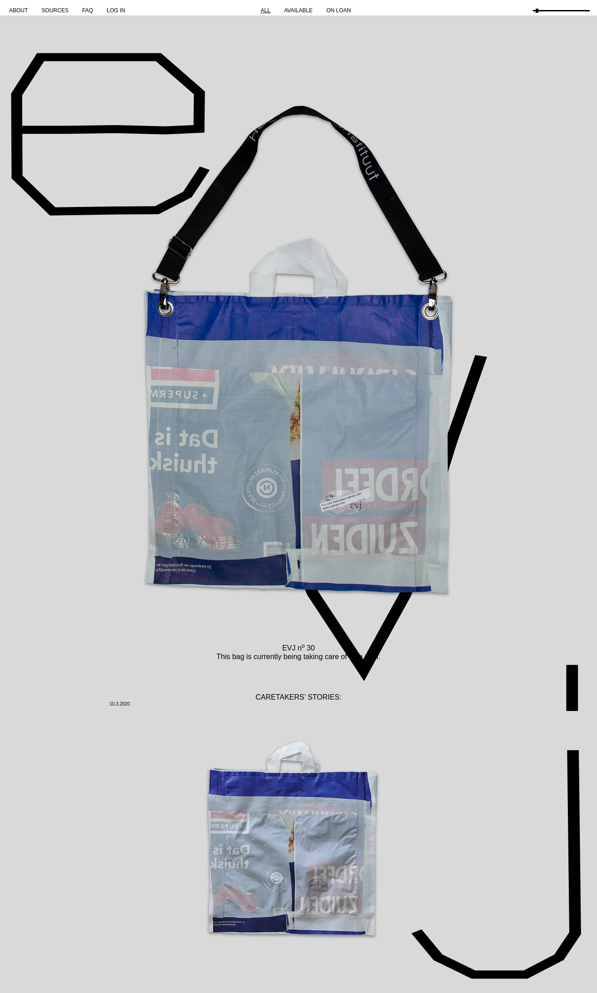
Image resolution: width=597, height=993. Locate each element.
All (265, 10)
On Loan (338, 10)
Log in (116, 10)
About (18, 10)
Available (298, 10)
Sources (54, 10)
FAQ (87, 10)
